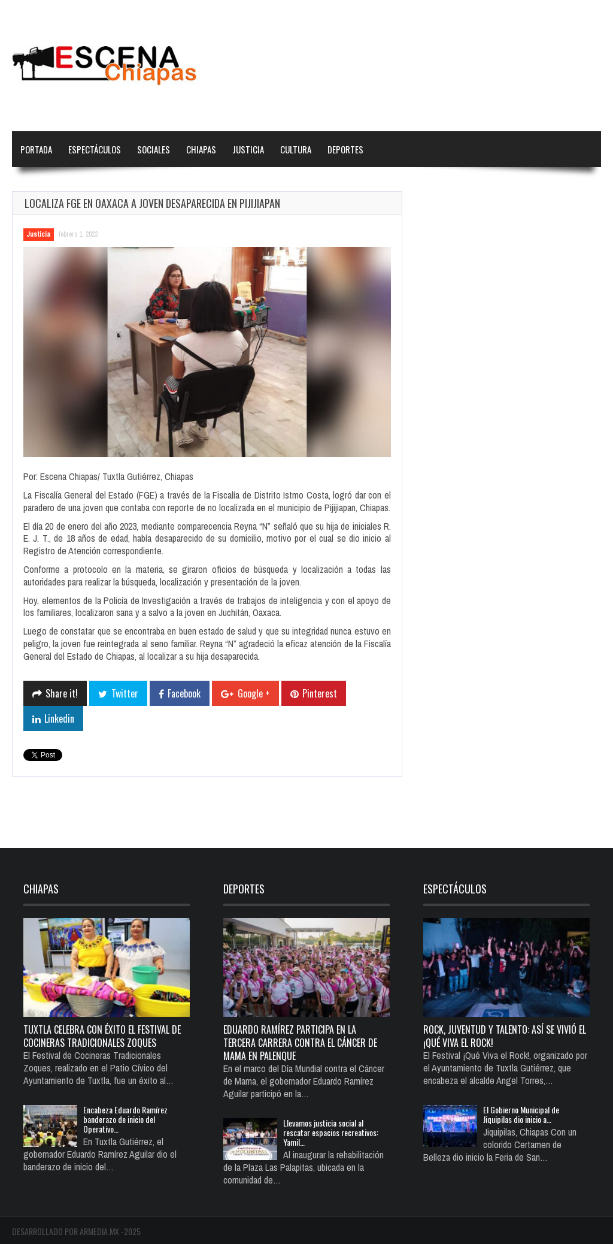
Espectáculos (94, 149)
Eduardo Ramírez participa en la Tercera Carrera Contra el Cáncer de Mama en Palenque (300, 1042)
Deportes (345, 149)
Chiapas (201, 149)
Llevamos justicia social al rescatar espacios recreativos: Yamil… (330, 1132)
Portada (36, 149)
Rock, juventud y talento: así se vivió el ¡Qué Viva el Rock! (504, 1036)
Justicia (248, 149)
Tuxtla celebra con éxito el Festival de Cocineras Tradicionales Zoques (102, 1036)
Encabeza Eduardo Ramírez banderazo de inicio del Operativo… (125, 1119)
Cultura (295, 149)
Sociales (153, 149)
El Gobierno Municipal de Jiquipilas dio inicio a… (521, 1114)
